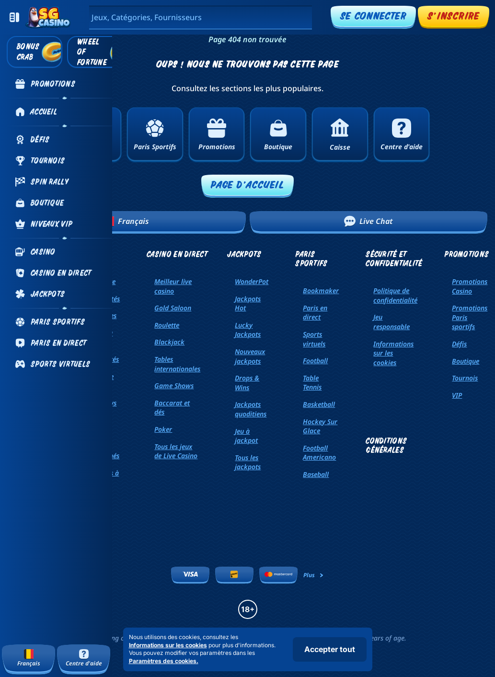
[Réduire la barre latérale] (14, 17)
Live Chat (368, 221)
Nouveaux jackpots (250, 356)
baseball (316, 474)
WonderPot (251, 281)
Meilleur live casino (173, 286)
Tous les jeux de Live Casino (175, 451)
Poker (163, 429)
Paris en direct (315, 312)
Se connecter (373, 15)
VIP (457, 395)
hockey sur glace (320, 426)
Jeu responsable (391, 321)
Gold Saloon (172, 307)
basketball (319, 404)
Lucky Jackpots (248, 330)
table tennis (312, 382)
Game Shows (174, 385)
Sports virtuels (314, 339)
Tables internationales (177, 364)
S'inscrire (453, 15)
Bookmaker (321, 290)
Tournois (465, 377)
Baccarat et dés (172, 407)
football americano (319, 452)
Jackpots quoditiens (250, 409)
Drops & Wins (247, 382)
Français (126, 221)
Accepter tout (329, 649)
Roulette (166, 325)
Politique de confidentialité (395, 295)
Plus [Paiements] (313, 575)
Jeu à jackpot (246, 436)
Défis (459, 343)
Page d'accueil (247, 184)
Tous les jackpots (248, 462)
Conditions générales (386, 445)
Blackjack (169, 341)
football (315, 360)
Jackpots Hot (248, 303)
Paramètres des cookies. (163, 661)
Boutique (465, 361)
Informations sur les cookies (393, 353)
